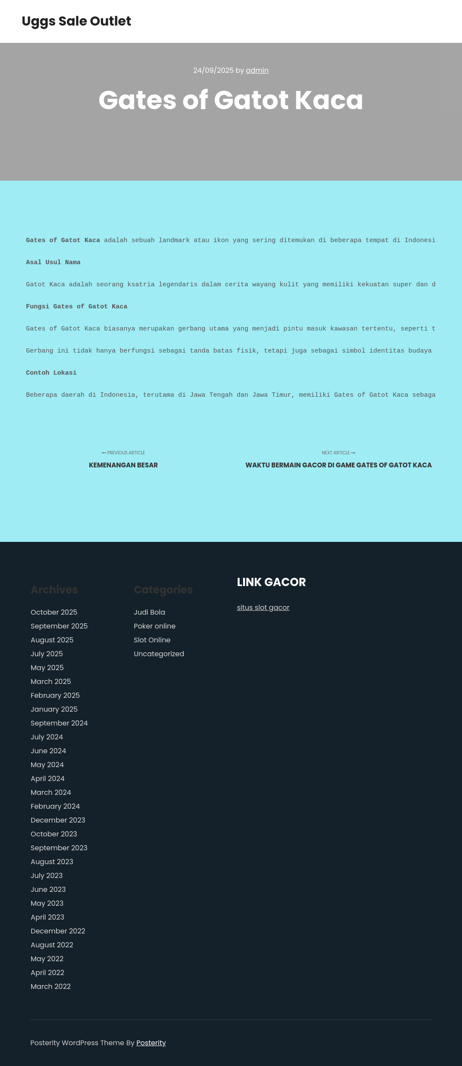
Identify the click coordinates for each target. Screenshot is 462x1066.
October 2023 (54, 834)
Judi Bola (150, 612)
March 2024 (51, 792)
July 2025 (47, 654)
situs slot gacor (263, 607)
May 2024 (47, 765)
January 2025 (54, 709)
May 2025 (47, 668)
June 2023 (48, 889)
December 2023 (58, 820)
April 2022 (47, 973)
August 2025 (52, 640)
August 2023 (52, 862)
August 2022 (52, 945)
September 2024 (59, 723)
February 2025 (55, 695)
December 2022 (58, 931)
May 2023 (47, 903)
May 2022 (47, 959)
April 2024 (48, 779)
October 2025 (54, 612)
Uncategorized (159, 654)
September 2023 (59, 848)
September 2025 (59, 626)
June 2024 (48, 751)
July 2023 (47, 876)
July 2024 (47, 737)
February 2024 (55, 806)
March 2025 (51, 682)
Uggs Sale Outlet (65, 22)
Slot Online (152, 640)
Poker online (155, 626)
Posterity (151, 1043)
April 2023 (48, 917)
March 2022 (51, 986)
